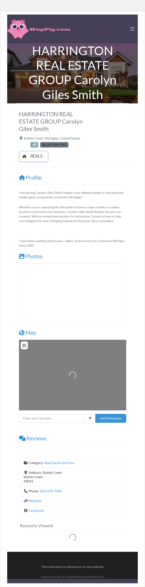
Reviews (32, 438)
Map (27, 332)
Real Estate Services (46, 156)
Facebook (36, 510)
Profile (30, 177)
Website (35, 501)
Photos (30, 256)
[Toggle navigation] (132, 28)
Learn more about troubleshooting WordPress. (72, 577)
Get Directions (111, 418)
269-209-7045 (50, 491)
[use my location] (90, 418)
